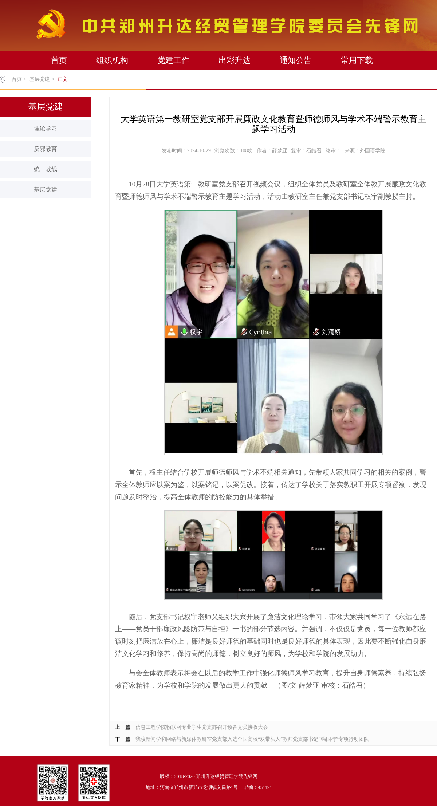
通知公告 (296, 60)
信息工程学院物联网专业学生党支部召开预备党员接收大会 (201, 727)
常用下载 (357, 60)
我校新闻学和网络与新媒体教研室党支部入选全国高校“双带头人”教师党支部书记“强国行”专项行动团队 (252, 739)
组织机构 (112, 60)
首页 (59, 60)
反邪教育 (45, 149)
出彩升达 (235, 60)
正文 (63, 79)
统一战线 (45, 169)
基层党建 (39, 79)
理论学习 (45, 128)
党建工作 (173, 60)
